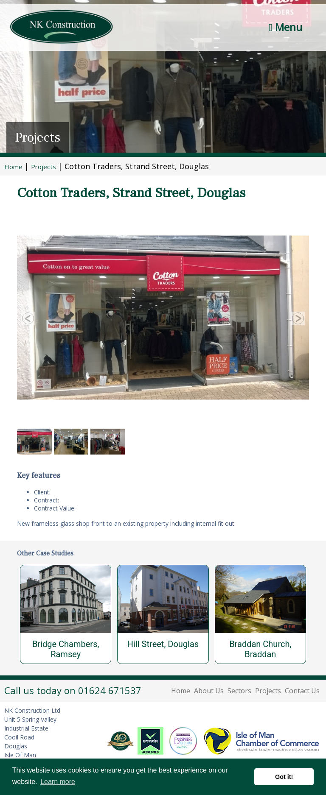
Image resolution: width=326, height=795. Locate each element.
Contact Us (302, 690)
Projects (268, 690)
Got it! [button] (284, 776)
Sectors (239, 690)
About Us (209, 690)
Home (180, 690)
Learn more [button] (57, 781)
